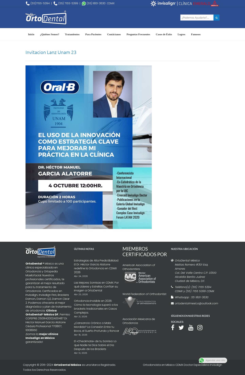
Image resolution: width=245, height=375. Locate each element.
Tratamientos (72, 34)
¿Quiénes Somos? (49, 34)
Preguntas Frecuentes (138, 34)
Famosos (196, 34)
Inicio (31, 34)
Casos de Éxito (164, 34)
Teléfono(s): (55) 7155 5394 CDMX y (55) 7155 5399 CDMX (194, 289)
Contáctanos (114, 34)
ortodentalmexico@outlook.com (196, 303)
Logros (181, 34)
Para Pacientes (93, 34)
